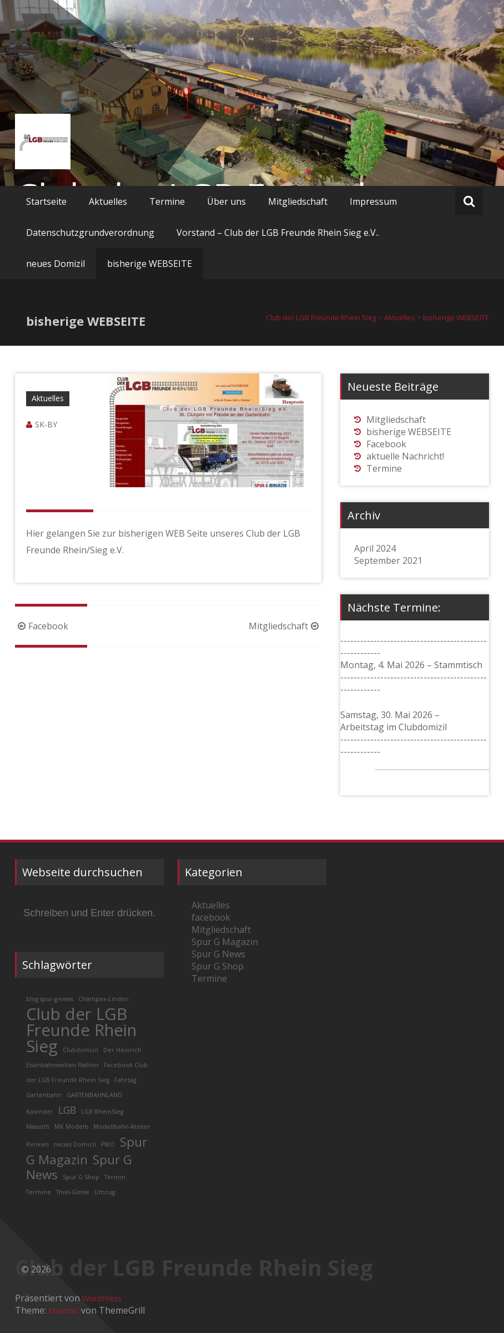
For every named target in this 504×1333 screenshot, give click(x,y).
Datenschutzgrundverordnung (90, 232)
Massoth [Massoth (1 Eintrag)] (37, 1126)
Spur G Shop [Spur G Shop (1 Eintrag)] (81, 1177)
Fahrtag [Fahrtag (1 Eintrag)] (125, 1080)
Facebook (41, 626)
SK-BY (46, 424)
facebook (210, 917)
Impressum (373, 201)
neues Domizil (55, 263)
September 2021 (388, 560)
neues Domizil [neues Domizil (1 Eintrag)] (75, 1144)
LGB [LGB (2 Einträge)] (67, 1110)
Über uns (226, 201)
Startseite (46, 201)
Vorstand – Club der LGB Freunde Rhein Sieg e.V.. (278, 232)
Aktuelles (108, 201)
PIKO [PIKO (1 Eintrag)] (108, 1144)
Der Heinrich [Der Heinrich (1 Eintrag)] (122, 1050)
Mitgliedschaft (297, 201)
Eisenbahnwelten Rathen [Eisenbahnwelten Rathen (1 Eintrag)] (62, 1065)
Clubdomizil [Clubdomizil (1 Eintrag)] (80, 1050)
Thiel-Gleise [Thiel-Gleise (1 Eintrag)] (72, 1192)
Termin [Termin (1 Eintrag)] (114, 1177)
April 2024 (375, 548)
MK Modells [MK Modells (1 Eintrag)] (71, 1126)
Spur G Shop (217, 966)
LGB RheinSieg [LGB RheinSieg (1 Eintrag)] (102, 1111)
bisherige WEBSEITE (149, 263)
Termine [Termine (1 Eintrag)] (38, 1192)
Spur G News (218, 954)
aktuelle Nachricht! (405, 456)
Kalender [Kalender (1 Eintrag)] (39, 1111)
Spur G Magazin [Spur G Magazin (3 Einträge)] (86, 1150)
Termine (167, 201)
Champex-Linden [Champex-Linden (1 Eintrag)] (103, 999)
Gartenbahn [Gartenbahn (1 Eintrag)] (44, 1095)
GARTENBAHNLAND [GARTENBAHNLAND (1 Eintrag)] (94, 1095)
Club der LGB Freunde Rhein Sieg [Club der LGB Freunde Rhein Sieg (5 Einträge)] (81, 1030)
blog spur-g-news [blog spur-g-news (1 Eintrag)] (49, 999)
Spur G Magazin (224, 942)
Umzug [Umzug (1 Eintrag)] (104, 1192)
